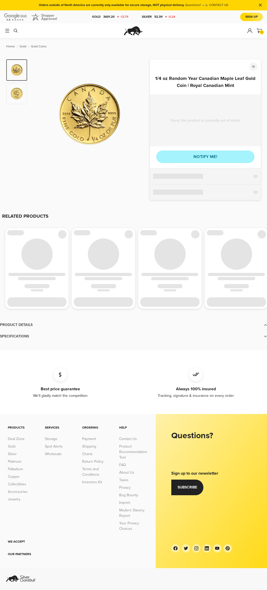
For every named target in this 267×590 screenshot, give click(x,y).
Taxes (124, 480)
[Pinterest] (227, 548)
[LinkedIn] (207, 548)
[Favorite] (253, 66)
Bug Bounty (128, 495)
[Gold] (23, 46)
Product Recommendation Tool (133, 452)
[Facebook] (175, 548)
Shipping (89, 446)
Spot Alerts (54, 446)
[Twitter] (186, 548)
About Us (126, 472)
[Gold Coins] (39, 46)
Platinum (14, 461)
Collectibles (17, 484)
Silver (158, 17)
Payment (89, 439)
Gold (110, 17)
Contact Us (128, 439)
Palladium (15, 469)
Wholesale (53, 454)
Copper (14, 476)
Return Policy (93, 461)
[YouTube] (217, 548)
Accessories (18, 491)
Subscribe (187, 487)
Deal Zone (16, 439)
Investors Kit (92, 482)
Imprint (124, 502)
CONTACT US (218, 5)
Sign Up (251, 17)
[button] (133, 325)
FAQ (122, 465)
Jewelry (14, 499)
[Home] (10, 46)
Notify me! (205, 156)
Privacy (125, 487)
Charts (87, 454)
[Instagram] (196, 548)
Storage (51, 439)
